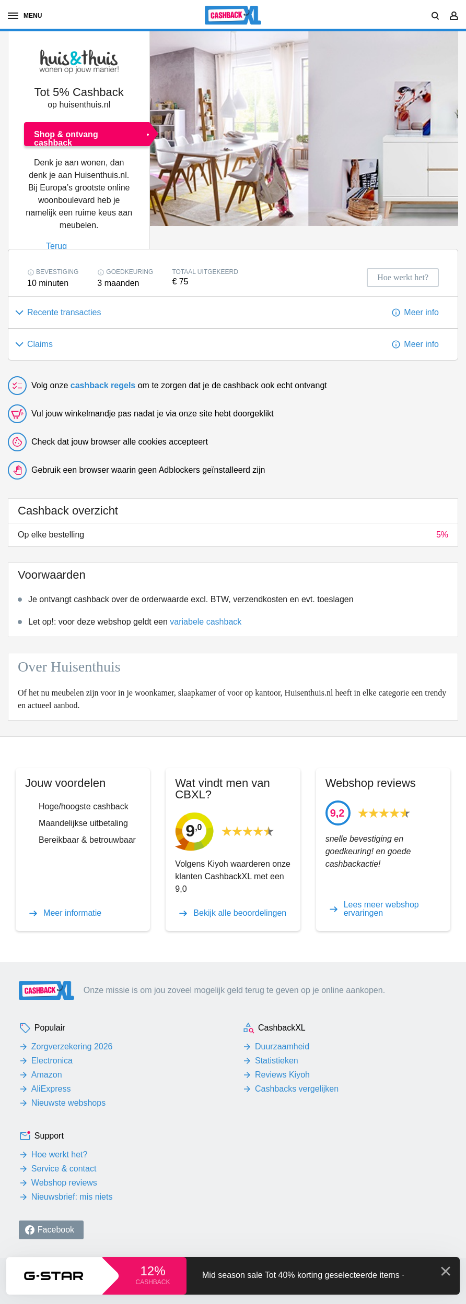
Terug (56, 246)
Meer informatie (72, 913)
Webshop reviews (64, 1182)
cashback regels (103, 385)
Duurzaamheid (282, 1046)
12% (152, 1271)
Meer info (421, 312)
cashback (152, 1282)
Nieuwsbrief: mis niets (72, 1196)
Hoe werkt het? (59, 1154)
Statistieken (276, 1060)
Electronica (52, 1060)
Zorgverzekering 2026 (72, 1046)
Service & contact (64, 1168)
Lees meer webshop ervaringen (381, 909)
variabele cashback (205, 621)
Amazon (46, 1074)
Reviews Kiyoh (282, 1074)
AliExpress (51, 1088)
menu (25, 16)
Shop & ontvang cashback (66, 138)
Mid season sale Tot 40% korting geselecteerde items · (303, 1275)
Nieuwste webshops (68, 1102)
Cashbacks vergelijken (297, 1088)
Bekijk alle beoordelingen (239, 913)
